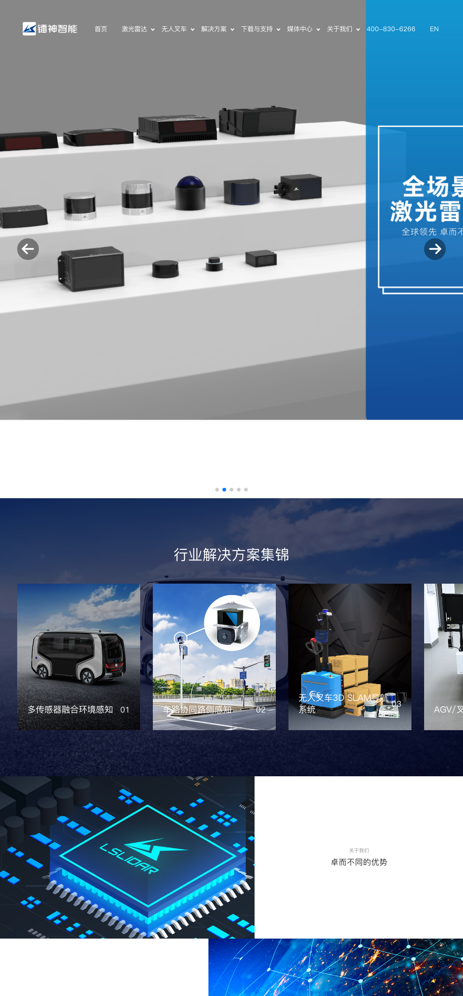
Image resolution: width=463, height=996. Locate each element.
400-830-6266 (391, 28)
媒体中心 (299, 28)
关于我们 (339, 28)
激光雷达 (134, 28)
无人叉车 (174, 28)
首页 (100, 28)
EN (434, 28)
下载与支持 (257, 28)
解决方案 (214, 28)
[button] (217, 489)
